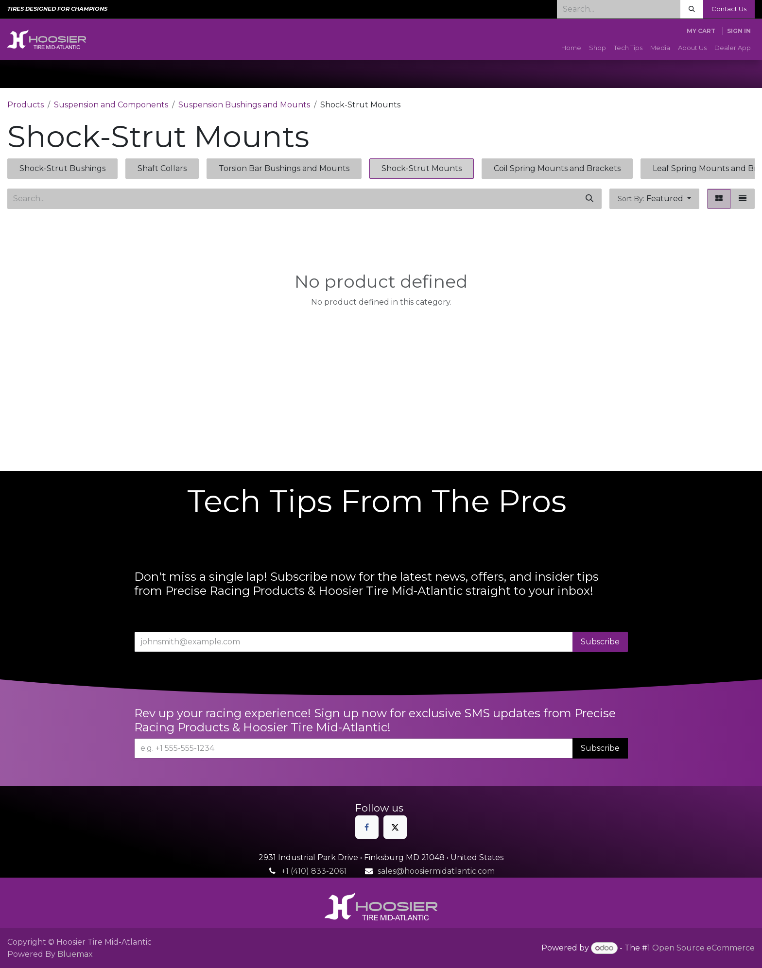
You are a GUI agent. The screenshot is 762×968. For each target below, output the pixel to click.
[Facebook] (367, 827)
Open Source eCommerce (703, 947)
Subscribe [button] (600, 641)
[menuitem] (571, 48)
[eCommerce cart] (701, 31)
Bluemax (75, 954)
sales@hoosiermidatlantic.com (436, 871)
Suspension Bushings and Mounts (244, 104)
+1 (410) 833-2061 (313, 871)
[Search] (691, 9)
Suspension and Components (111, 104)
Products (25, 104)
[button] (654, 199)
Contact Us (728, 9)
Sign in (739, 31)
